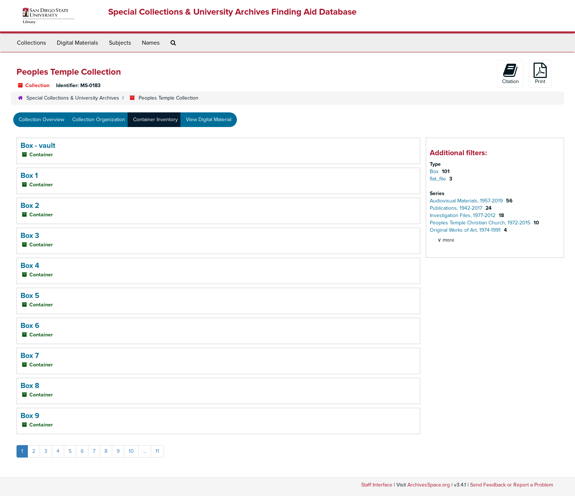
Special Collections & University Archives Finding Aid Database (232, 12)
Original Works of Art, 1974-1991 (466, 230)
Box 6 (30, 325)
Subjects (120, 42)
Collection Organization (98, 119)
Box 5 (30, 295)
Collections (31, 42)
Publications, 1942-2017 (457, 208)
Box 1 (29, 175)
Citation (510, 74)
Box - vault (38, 145)
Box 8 (30, 385)
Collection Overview (41, 119)
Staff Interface (376, 485)
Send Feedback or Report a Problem (511, 485)
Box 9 (30, 415)
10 (131, 451)
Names (151, 42)
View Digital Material (208, 119)
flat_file (438, 179)
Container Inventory (155, 119)
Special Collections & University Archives (72, 98)
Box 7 (30, 355)
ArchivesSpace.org (428, 485)
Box (435, 171)
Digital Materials (77, 42)
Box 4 (30, 265)
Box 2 (30, 205)
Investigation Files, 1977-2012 (463, 215)
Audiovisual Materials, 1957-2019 (467, 201)
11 (157, 451)
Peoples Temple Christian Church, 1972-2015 (481, 223)
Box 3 (30, 235)
